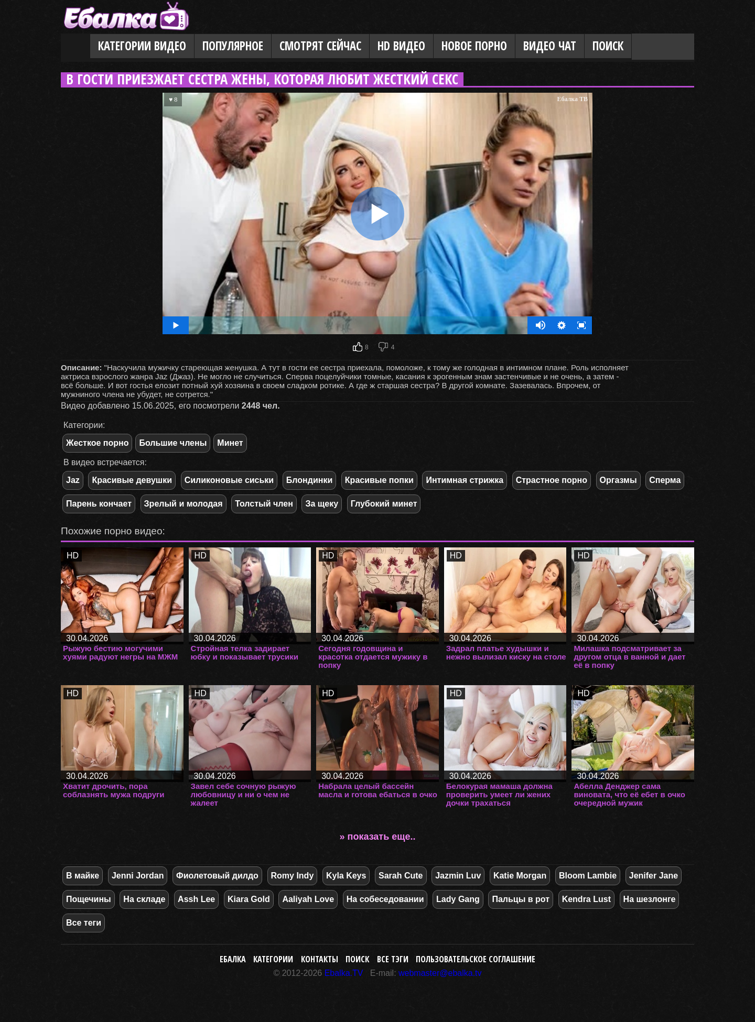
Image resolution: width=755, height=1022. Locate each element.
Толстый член (264, 503)
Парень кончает (99, 503)
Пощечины (88, 899)
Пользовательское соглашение (475, 959)
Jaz (73, 480)
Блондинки (309, 480)
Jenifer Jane (653, 875)
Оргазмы (618, 480)
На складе (144, 899)
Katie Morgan (519, 875)
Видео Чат (549, 46)
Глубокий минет (384, 503)
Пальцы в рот (520, 899)
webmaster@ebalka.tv (440, 973)
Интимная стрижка (464, 480)
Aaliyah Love (308, 899)
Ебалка (233, 959)
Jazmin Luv (458, 875)
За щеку (321, 503)
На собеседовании (385, 899)
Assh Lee (196, 899)
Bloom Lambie (588, 875)
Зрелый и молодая (183, 503)
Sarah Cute (401, 875)
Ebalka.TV (344, 973)
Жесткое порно (97, 442)
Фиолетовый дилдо (217, 875)
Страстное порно (551, 480)
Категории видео (142, 46)
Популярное (232, 46)
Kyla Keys (346, 875)
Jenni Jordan (138, 875)
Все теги (83, 922)
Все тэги (392, 959)
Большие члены (173, 442)
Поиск (607, 46)
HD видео (401, 46)
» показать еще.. (378, 836)
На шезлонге (649, 899)
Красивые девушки (132, 480)
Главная (75, 47)
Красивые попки (379, 480)
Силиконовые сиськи (229, 480)
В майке (82, 875)
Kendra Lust (586, 899)
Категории (273, 959)
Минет (230, 442)
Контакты (319, 959)
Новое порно (474, 46)
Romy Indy (292, 875)
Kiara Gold (249, 899)
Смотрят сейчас (320, 46)
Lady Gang (458, 899)
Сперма (665, 480)
